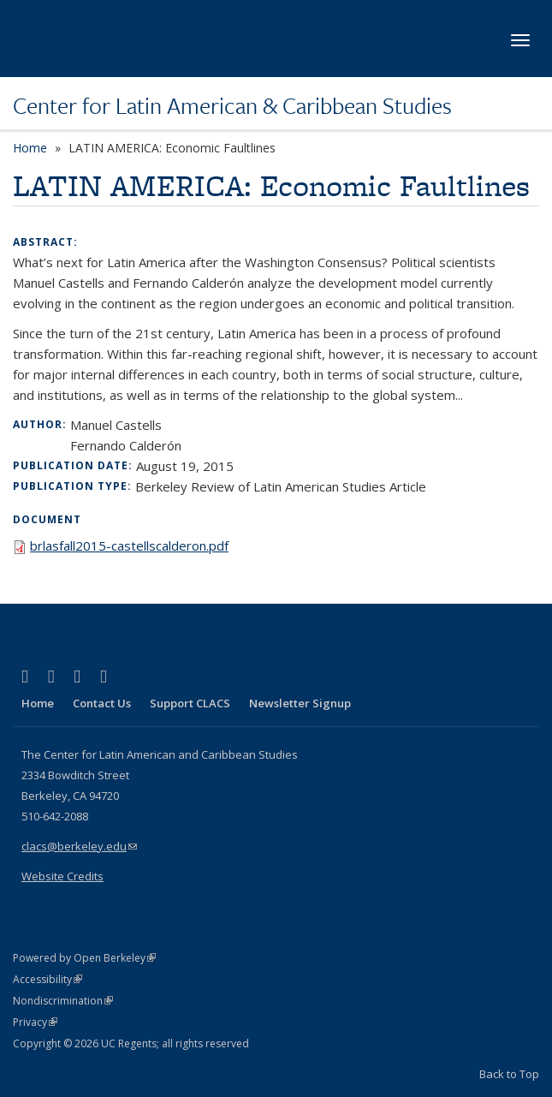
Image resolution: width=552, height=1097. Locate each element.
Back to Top (509, 1074)
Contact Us (102, 703)
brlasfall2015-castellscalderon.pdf (129, 545)
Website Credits (62, 876)
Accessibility (47, 979)
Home (30, 148)
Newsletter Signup (300, 703)
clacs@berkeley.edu (79, 846)
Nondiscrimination (63, 1000)
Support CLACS (190, 703)
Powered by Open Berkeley (84, 958)
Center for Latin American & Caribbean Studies (232, 105)
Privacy (35, 1022)
